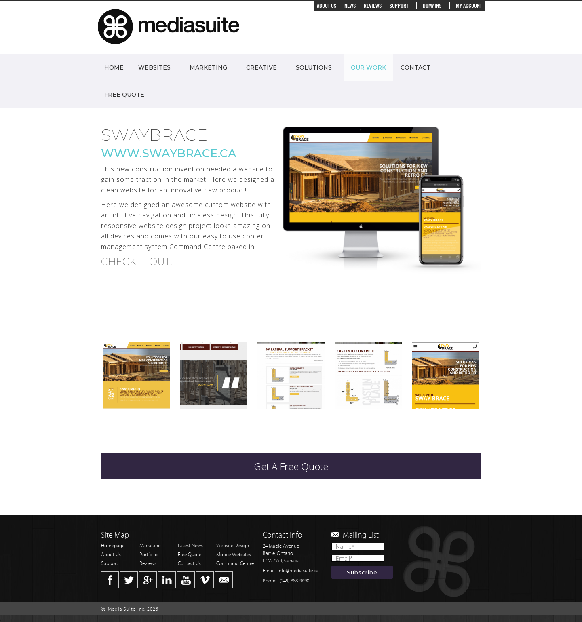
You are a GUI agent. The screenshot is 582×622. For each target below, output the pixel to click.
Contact (415, 67)
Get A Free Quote (291, 466)
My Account (469, 5)
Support (399, 5)
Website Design (232, 546)
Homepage (112, 546)
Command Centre (235, 564)
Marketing (208, 67)
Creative (261, 67)
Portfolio (148, 555)
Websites (154, 67)
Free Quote (124, 94)
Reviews (373, 5)
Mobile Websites (233, 555)
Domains (432, 5)
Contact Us (189, 564)
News (350, 5)
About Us (326, 5)
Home (114, 67)
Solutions (314, 67)
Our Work (368, 67)
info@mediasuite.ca (298, 571)
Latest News (190, 546)
